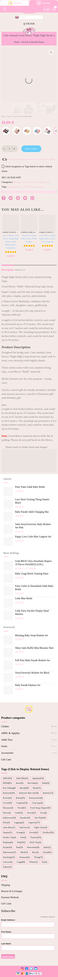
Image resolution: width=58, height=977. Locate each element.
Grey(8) (43, 812)
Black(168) (24, 788)
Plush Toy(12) (35, 842)
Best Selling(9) (9, 788)
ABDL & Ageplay (10, 733)
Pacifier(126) (48, 832)
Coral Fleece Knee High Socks (22, 116)
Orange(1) (20, 832)
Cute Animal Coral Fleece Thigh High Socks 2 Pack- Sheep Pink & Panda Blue (11, 241)
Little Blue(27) (9, 827)
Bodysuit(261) (9, 793)
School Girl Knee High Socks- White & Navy (29, 238)
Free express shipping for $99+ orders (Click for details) (31, 159)
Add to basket (31, 149)
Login (47, 9)
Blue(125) (37, 788)
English (21, 17)
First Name (6, 932)
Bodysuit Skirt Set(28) (29, 793)
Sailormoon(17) (9, 852)
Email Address (8, 920)
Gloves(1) (7, 812)
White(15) (33, 862)
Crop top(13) (37, 803)
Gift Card (6, 759)
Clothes (5, 726)
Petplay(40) (8, 842)
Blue (9, 186)
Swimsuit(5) (24, 857)
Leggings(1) (19, 822)
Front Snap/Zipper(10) (40, 808)
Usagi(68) (21, 862)
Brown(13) (7, 798)
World (14, 3)
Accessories (7, 752)
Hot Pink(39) (40, 817)
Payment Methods (10, 897)
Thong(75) (38, 857)
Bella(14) (45, 783)
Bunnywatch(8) (36, 798)
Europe (44, 3)
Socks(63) (47, 852)
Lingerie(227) (34, 822)
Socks (9, 116)
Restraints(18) (33, 847)
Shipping (5, 885)
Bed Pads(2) (33, 783)
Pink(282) (21, 842)
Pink (35, 186)
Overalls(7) (34, 832)
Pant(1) (23, 837)
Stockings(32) (9, 857)
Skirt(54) (24, 852)
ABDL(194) (7, 778)
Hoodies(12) (25, 817)
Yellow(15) (7, 867)
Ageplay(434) (38, 778)
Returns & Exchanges (11, 891)
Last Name (6, 944)
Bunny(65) (20, 798)
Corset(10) (7, 803)
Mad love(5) (24, 827)
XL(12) (44, 862)
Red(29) (19, 847)
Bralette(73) (48, 793)
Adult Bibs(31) (22, 778)
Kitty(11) (6, 822)
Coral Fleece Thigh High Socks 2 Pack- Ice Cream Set (47, 238)
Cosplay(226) (22, 803)
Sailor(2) (47, 847)
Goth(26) (19, 812)
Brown (16, 186)
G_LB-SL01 (26, 186)
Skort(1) (35, 852)
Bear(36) (19, 783)
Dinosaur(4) (8, 808)
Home (3, 116)
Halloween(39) (9, 817)
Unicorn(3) (8, 862)
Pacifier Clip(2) (9, 837)
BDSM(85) (7, 783)
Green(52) (31, 812)
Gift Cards (6, 903)
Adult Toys (7, 739)
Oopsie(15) (7, 832)
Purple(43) (7, 847)
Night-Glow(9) (40, 827)
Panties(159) (35, 837)
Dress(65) (21, 808)
